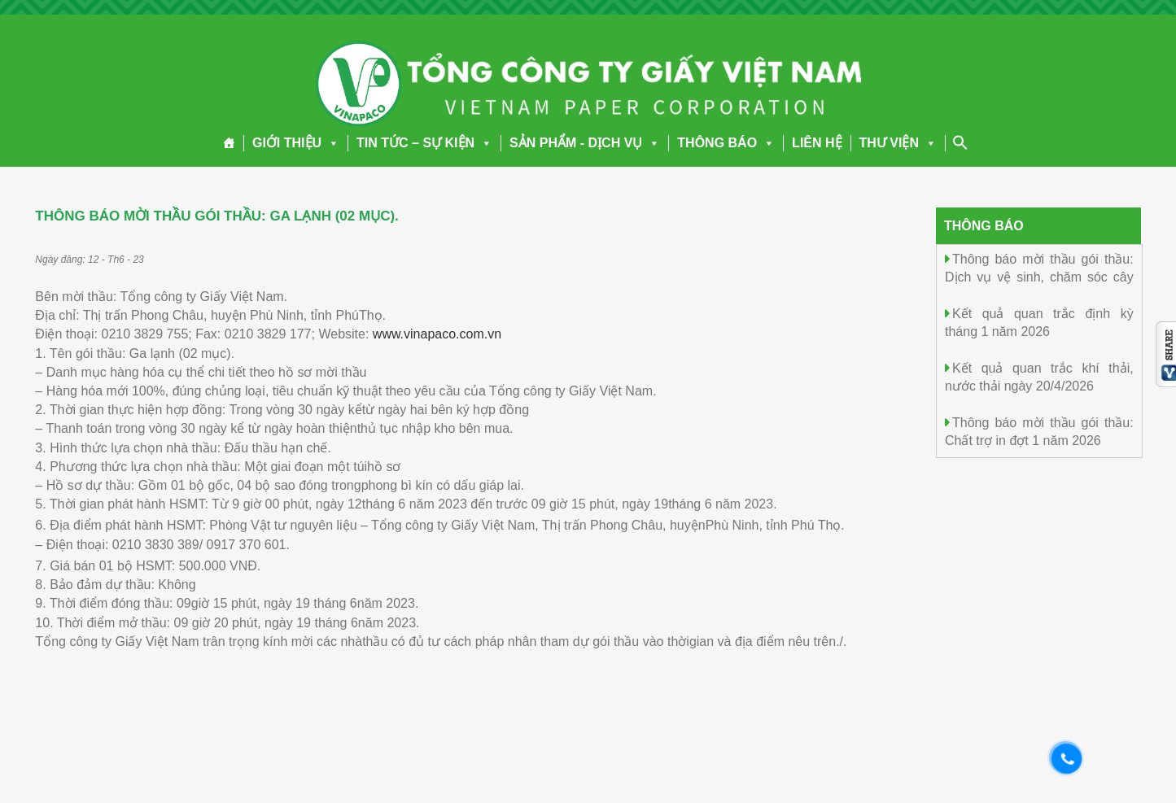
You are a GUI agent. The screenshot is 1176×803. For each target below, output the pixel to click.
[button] (330, 143)
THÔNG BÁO (726, 143)
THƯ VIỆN (898, 143)
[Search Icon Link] (960, 142)
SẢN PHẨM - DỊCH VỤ (584, 143)
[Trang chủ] (229, 143)
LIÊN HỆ (817, 143)
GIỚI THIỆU (295, 143)
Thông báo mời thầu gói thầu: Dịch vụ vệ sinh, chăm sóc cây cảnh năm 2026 (1039, 276)
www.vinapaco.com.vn (437, 334)
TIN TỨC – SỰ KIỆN (424, 143)
